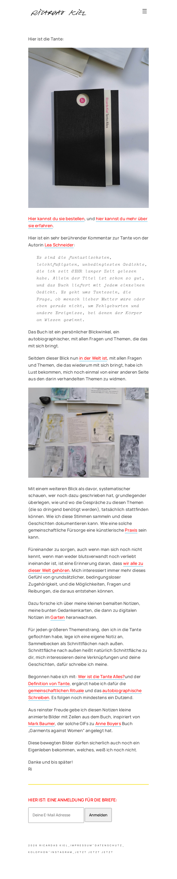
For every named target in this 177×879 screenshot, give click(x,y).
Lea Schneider (59, 245)
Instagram (62, 852)
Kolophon (38, 852)
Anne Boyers (108, 723)
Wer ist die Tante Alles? (101, 676)
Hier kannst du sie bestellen (56, 218)
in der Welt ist (93, 358)
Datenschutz (108, 845)
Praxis (131, 530)
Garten (57, 617)
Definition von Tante (49, 683)
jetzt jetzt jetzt (94, 852)
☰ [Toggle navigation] (144, 11)
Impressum (81, 845)
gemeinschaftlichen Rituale (56, 690)
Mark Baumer (41, 723)
